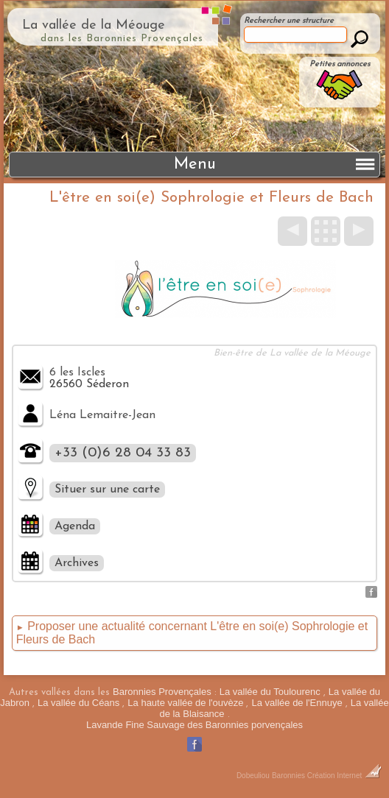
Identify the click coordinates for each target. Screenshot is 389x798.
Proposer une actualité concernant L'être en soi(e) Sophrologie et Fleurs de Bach (192, 633)
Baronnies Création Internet (327, 775)
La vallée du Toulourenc (270, 691)
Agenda (75, 526)
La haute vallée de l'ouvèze (185, 702)
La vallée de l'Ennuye (296, 702)
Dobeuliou (253, 775)
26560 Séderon (89, 384)
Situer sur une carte (107, 489)
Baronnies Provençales (162, 691)
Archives (77, 563)
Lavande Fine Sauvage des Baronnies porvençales (194, 724)
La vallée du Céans (78, 702)
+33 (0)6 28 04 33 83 (123, 453)
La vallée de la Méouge (93, 25)
